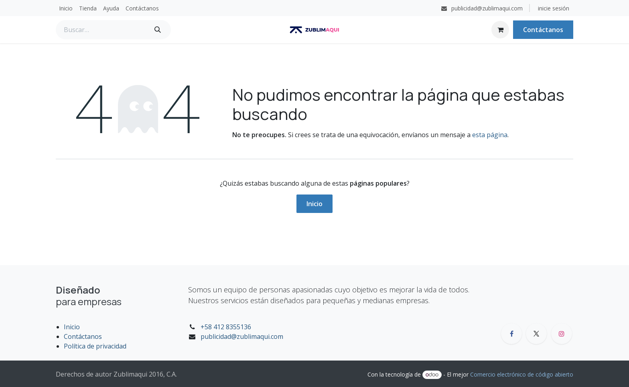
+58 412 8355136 (226, 326)
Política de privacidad (95, 346)
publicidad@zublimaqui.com (242, 336)
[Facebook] (511, 333)
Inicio (314, 203)
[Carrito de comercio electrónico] (500, 29)
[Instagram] (561, 333)
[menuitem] (66, 8)
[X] (536, 333)
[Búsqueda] (157, 29)
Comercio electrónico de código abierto (521, 374)
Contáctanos (543, 29)
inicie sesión (553, 8)
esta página (489, 134)
